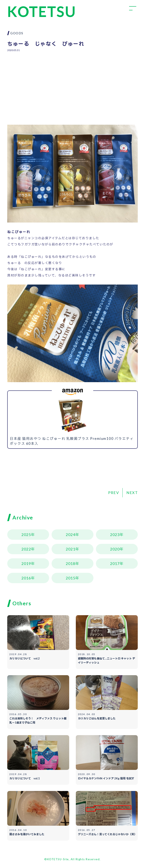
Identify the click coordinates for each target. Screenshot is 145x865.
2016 (26, 578)
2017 (115, 563)
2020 (115, 549)
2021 (70, 549)
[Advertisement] (72, 85)
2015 (70, 578)
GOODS (16, 33)
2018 (70, 563)
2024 (70, 534)
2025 (26, 534)
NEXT (132, 492)
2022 (26, 549)
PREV (113, 492)
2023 (115, 534)
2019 (26, 563)
